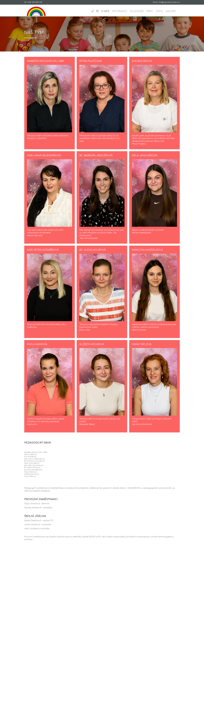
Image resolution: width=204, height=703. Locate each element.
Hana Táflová (141, 347)
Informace (122, 11)
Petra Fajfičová (90, 64)
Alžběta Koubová (91, 347)
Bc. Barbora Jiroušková (96, 158)
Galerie (173, 11)
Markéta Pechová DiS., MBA (45, 64)
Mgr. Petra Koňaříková (43, 253)
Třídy (152, 11)
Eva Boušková (142, 64)
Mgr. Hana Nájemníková (44, 158)
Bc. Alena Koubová (92, 253)
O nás (108, 11)
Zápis (161, 11)
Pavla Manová (37, 347)
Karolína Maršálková (147, 253)
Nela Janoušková (144, 158)
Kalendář (139, 11)
